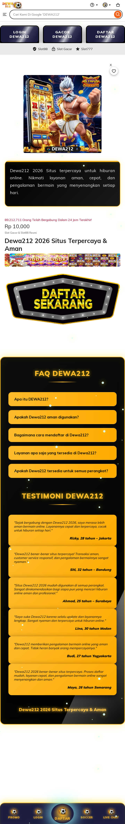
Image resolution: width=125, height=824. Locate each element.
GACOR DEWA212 (62, 34)
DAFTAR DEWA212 (105, 34)
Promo (14, 813)
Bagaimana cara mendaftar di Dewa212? (51, 435)
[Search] (118, 14)
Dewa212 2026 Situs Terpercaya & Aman (62, 709)
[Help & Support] (94, 5)
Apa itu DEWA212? (31, 399)
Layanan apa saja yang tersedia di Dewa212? (55, 453)
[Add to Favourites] (114, 71)
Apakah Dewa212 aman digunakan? (46, 417)
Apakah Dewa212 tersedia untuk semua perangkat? (61, 471)
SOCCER (87, 813)
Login (38, 813)
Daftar (62, 813)
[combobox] (61, 14)
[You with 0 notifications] (106, 5)
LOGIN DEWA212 (19, 34)
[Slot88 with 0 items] (118, 5)
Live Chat (111, 813)
